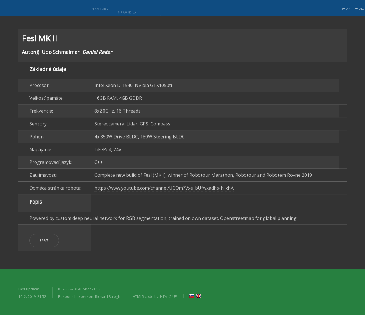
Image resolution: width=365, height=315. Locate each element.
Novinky (100, 12)
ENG (361, 9)
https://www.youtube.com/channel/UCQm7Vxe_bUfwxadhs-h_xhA (164, 188)
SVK (348, 9)
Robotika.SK (90, 289)
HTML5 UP (168, 296)
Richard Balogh (107, 296)
